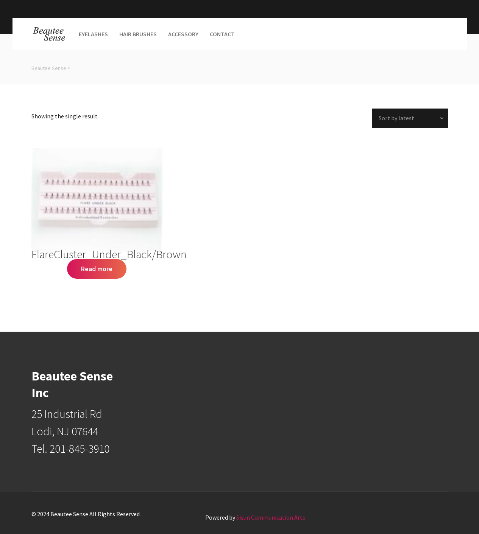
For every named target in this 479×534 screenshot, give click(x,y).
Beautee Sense (48, 68)
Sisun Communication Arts (270, 517)
